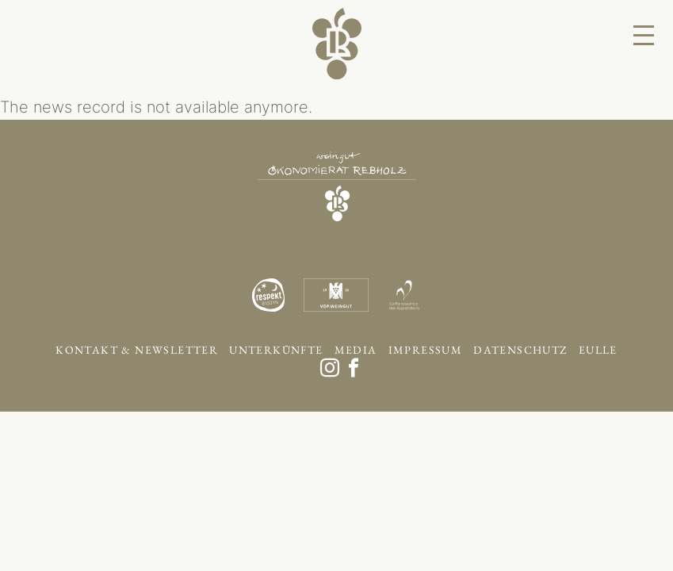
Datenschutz (520, 350)
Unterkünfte (276, 350)
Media (356, 350)
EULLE (598, 350)
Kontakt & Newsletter (136, 350)
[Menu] (643, 35)
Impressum (425, 350)
